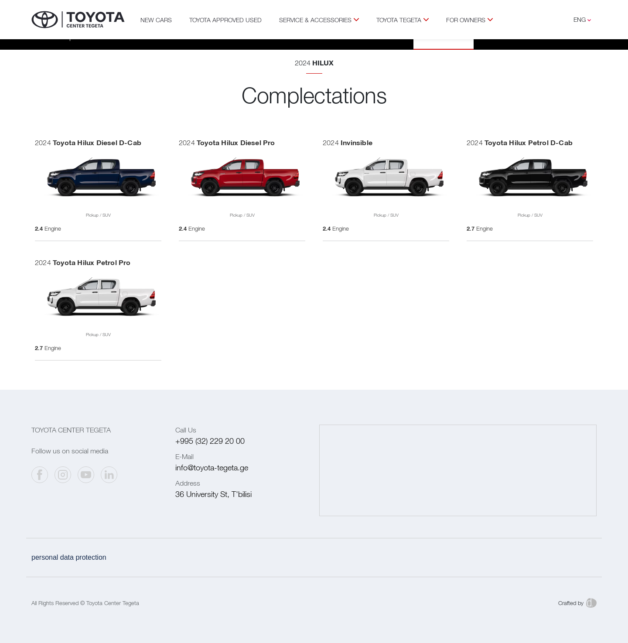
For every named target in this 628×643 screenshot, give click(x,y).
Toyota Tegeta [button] (402, 20)
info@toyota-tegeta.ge (211, 467)
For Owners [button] (469, 20)
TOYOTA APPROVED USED (225, 20)
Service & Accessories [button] (319, 20)
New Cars (156, 20)
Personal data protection (68, 557)
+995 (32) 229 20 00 (210, 441)
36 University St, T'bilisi (213, 494)
